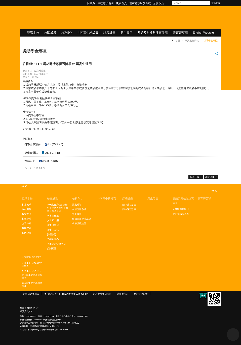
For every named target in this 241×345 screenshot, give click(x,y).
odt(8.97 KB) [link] (51, 152)
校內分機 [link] (26, 232)
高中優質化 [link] (53, 225)
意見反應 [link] (158, 3)
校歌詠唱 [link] (26, 218)
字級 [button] (168, 3)
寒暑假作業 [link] (53, 215)
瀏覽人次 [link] (24, 311)
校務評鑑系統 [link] (79, 209)
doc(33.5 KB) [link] (49, 161)
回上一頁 (194, 176)
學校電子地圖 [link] (106, 3)
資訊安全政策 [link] (141, 293)
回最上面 (209, 176)
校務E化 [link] (66, 32)
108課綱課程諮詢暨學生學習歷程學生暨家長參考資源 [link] (57, 207)
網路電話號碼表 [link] (31, 293)
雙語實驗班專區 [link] (181, 213)
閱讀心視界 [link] (53, 239)
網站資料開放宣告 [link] (102, 293)
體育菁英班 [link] (180, 32)
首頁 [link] (177, 40)
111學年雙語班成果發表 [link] (32, 276)
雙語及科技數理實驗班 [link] (153, 32)
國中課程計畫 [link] (129, 204)
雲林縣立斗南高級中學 (55, 17)
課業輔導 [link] (77, 204)
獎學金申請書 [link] (32, 144)
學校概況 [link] (26, 209)
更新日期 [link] (24, 307)
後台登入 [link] (121, 3)
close (214, 190)
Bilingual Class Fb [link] (31, 270)
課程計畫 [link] (109, 32)
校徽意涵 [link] (26, 214)
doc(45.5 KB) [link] (54, 144)
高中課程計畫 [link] (129, 209)
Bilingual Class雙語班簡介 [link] (32, 264)
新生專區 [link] (126, 32)
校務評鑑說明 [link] (79, 223)
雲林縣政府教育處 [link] (140, 3)
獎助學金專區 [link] (211, 40)
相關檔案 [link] (28, 138)
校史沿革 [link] (26, 204)
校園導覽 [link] (26, 228)
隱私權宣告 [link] (122, 293)
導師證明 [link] (29, 161)
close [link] (24, 186)
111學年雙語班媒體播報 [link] (32, 284)
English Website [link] (203, 32)
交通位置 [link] (26, 223)
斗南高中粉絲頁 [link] (87, 32)
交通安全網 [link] (53, 220)
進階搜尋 (215, 3)
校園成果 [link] (50, 32)
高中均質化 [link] (53, 229)
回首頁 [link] (91, 3)
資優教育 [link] (51, 234)
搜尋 (207, 3)
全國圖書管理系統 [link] (81, 218)
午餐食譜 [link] (77, 214)
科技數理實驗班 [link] (181, 209)
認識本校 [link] (33, 32)
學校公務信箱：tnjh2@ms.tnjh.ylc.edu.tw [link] (66, 293)
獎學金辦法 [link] (31, 152)
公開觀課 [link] (51, 248)
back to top (233, 334)
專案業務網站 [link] (192, 40)
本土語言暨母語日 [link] (56, 243)
